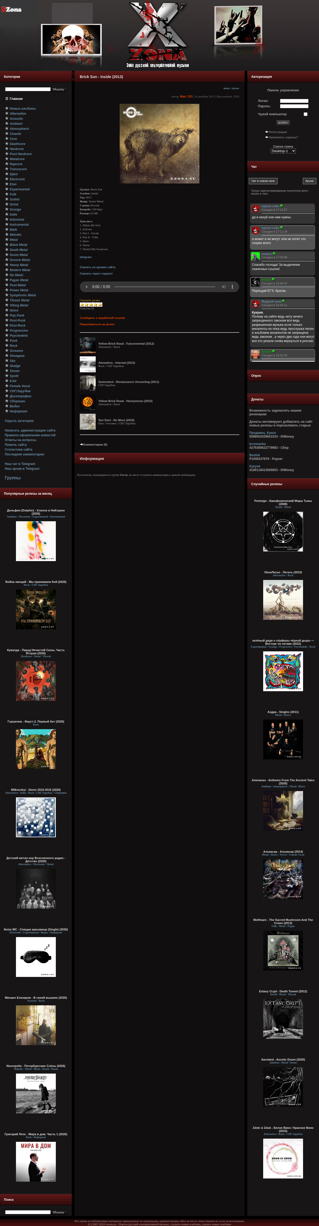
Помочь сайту (16, 445)
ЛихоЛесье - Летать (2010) (283, 572)
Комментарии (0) (93, 444)
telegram (85, 257)
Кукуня (254, 466)
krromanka (257, 444)
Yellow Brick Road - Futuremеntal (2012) (126, 343)
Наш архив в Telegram (22, 469)
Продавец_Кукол (262, 433)
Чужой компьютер (272, 114)
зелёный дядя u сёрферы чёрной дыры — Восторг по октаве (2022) (283, 642)
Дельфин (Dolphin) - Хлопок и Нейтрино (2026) (36, 512)
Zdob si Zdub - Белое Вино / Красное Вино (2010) (283, 1129)
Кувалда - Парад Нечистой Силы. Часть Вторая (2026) (36, 651)
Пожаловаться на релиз (97, 324)
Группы (13, 478)
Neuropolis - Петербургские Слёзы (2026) (35, 1065)
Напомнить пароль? (283, 137)
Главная (16, 99)
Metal (227, 88)
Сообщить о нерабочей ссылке (102, 317)
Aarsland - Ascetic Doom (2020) (283, 1059)
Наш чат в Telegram (20, 464)
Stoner (235, 88)
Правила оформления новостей (30, 435)
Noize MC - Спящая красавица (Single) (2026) (36, 929)
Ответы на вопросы (20, 440)
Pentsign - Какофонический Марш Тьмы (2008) (283, 502)
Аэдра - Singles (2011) (283, 712)
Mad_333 (186, 96)
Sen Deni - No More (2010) (116, 420)
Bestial (254, 455)
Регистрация (278, 132)
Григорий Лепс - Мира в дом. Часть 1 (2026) (36, 1134)
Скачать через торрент (96, 273)
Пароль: (264, 106)
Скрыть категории (19, 421)
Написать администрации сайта (30, 430)
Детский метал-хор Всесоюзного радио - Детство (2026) (35, 859)
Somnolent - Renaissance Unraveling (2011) (128, 381)
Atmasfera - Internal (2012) (116, 362)
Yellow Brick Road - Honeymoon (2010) (125, 401)
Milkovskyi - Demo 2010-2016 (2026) (36, 789)
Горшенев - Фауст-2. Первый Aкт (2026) (36, 721)
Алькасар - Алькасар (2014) (283, 851)
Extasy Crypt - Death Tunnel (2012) (283, 991)
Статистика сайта (18, 449)
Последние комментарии (24, 454)
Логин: (263, 101)
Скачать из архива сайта (97, 267)
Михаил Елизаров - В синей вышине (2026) (36, 997)
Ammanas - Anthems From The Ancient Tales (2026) (283, 782)
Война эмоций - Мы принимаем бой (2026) (35, 581)
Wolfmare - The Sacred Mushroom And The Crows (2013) (283, 921)
